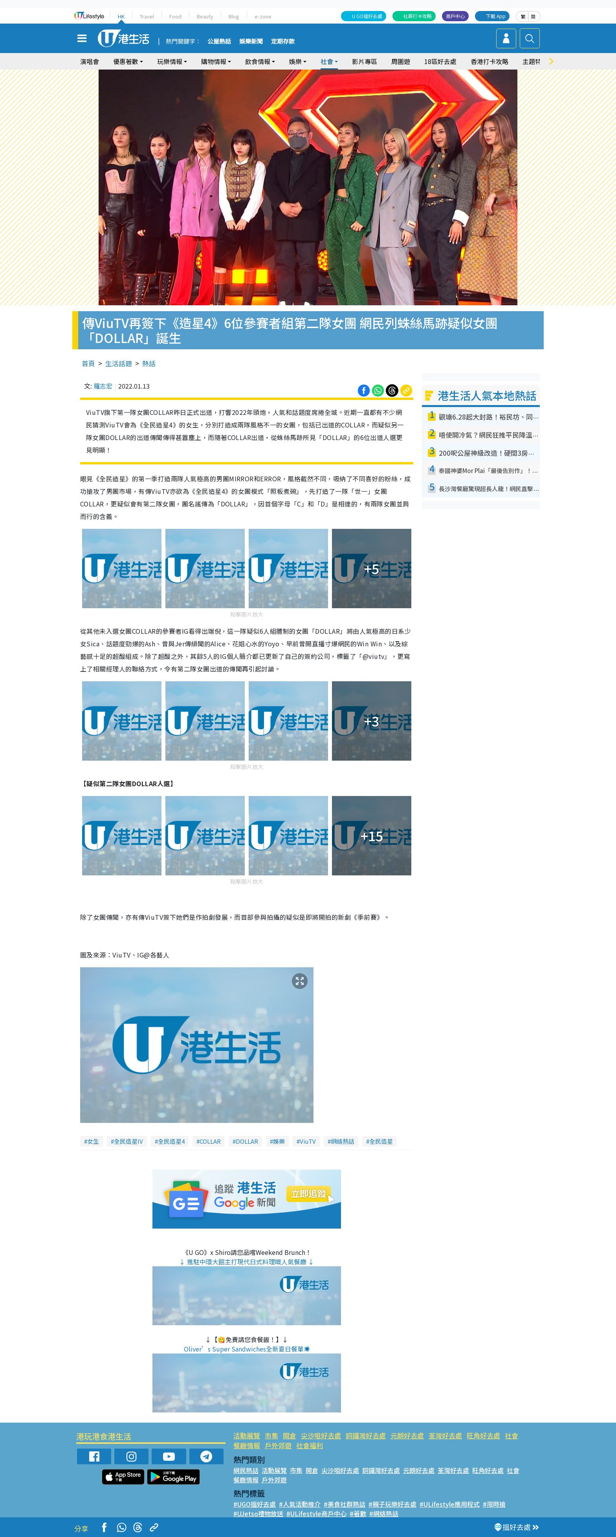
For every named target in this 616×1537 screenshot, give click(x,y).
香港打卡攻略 (489, 61)
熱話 (149, 363)
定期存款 (283, 42)
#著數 (358, 1513)
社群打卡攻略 (417, 16)
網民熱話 (245, 1470)
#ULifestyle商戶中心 (316, 1513)
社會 (327, 61)
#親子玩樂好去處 (392, 1504)
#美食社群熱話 (344, 1504)
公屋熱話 (219, 42)
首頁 (88, 363)
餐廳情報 (246, 1445)
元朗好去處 (407, 1435)
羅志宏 (103, 386)
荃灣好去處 (445, 1435)
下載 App (496, 16)
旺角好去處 (483, 1435)
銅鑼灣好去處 (366, 1435)
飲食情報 (257, 61)
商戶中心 (455, 16)
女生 (93, 1141)
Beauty (205, 16)
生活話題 (118, 363)
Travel (147, 16)
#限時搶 (494, 1504)
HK (121, 16)
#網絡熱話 (383, 1513)
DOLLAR (247, 1141)
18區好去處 (440, 61)
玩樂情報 (169, 61)
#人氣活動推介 (300, 1504)
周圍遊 (400, 61)
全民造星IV (128, 1141)
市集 (271, 1435)
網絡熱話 (342, 1141)
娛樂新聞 (251, 42)
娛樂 (295, 61)
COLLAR (210, 1141)
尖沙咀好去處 (321, 1435)
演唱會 (89, 61)
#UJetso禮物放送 (258, 1513)
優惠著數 (125, 61)
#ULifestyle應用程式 (450, 1504)
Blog (234, 16)
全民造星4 (171, 1141)
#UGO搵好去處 (254, 1504)
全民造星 (381, 1141)
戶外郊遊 (278, 1445)
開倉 (289, 1435)
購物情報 (213, 61)
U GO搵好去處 (367, 16)
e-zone (263, 16)
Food (175, 16)
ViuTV (308, 1141)
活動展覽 (246, 1435)
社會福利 (309, 1445)
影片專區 (364, 61)
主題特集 (535, 61)
